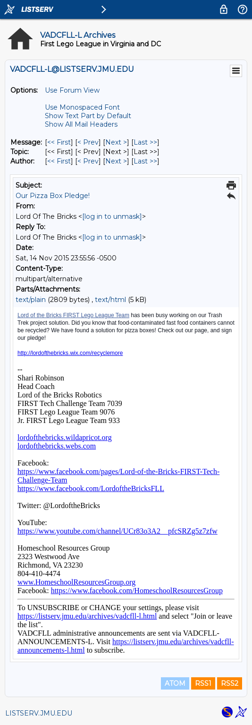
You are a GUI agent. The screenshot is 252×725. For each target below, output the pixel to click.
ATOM (175, 683)
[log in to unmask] (112, 216)
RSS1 (203, 683)
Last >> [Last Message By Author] (145, 161)
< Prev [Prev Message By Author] (88, 161)
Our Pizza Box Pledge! (53, 195)
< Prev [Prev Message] (88, 142)
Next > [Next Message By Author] (116, 161)
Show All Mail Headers (81, 124)
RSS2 (229, 683)
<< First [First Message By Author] (59, 161)
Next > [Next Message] (116, 142)
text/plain (31, 299)
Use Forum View (72, 90)
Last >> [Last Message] (145, 142)
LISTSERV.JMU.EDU (38, 713)
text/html (110, 299)
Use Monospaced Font (82, 107)
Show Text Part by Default (88, 116)
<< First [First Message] (59, 142)
